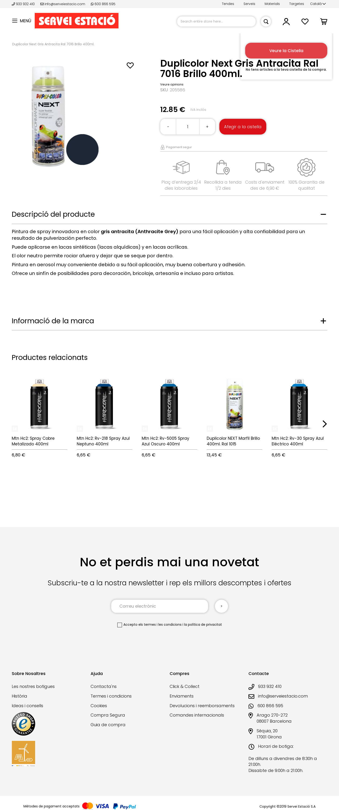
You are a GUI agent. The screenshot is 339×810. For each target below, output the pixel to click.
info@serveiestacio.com (62, 4)
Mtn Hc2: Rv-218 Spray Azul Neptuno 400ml (103, 441)
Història (19, 696)
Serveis (249, 3)
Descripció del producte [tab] (53, 214)
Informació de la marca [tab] (53, 321)
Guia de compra (108, 725)
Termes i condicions (111, 696)
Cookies (99, 706)
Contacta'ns (104, 686)
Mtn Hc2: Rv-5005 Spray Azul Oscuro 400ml (165, 441)
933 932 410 (24, 4)
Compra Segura (108, 715)
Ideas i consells (27, 706)
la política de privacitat (203, 624)
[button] (318, 4)
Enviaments (182, 696)
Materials (272, 3)
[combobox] (216, 21)
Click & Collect (184, 686)
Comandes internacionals (197, 715)
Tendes (228, 3)
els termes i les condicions (160, 624)
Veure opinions (171, 84)
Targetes (296, 3)
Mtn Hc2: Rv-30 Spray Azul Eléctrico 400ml (298, 441)
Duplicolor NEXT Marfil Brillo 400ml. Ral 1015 (233, 441)
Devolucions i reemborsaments (202, 706)
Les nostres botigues (33, 686)
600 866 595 (103, 4)
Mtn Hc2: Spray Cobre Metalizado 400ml (33, 441)
